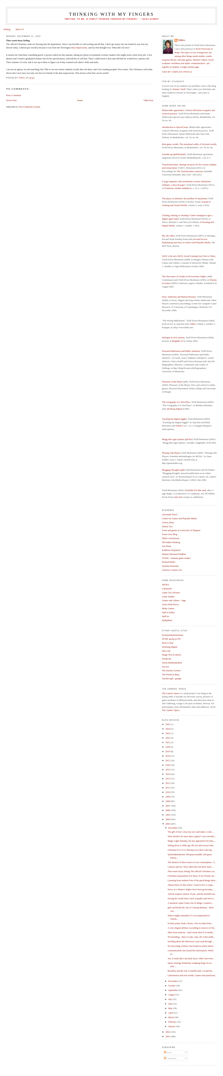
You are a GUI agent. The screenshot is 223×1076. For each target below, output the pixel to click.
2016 (168, 765)
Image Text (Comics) (171, 654)
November (173, 981)
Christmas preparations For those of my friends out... (192, 876)
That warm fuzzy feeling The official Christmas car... (192, 871)
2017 (168, 760)
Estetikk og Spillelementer (174, 154)
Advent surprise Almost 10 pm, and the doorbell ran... (192, 894)
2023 (168, 733)
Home (80, 100)
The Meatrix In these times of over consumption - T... (192, 862)
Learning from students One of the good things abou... (192, 880)
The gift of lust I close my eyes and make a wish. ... (191, 831)
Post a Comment (13, 95)
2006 (168, 810)
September (173, 990)
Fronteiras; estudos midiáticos (177, 188)
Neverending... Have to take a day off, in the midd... (191, 937)
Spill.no (165, 616)
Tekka (193, 324)
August (171, 994)
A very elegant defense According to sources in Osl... (192, 928)
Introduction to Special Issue (175, 127)
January (172, 1026)
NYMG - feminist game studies (176, 558)
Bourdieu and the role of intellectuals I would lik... (190, 971)
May (170, 1008)
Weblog (6, 29)
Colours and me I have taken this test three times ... (191, 866)
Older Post (148, 100)
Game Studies (168, 596)
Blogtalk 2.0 (177, 341)
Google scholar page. (189, 67)
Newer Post (11, 100)
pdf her (189, 439)
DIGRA (165, 584)
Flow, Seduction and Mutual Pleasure (179, 296)
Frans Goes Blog (169, 534)
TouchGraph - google (171, 678)
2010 (168, 792)
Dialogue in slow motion (173, 337)
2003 (168, 823)
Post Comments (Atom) (29, 106)
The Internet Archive (171, 670)
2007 (168, 805)
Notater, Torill (179, 89)
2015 (168, 769)
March (171, 1017)
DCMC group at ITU (171, 639)
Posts (167, 1052)
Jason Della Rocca (170, 604)
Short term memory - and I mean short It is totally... (191, 932)
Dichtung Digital (169, 647)
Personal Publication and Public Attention (181, 351)
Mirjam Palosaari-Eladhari (174, 554)
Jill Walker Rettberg (171, 542)
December (173, 827)
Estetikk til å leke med (196, 490)
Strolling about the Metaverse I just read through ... (191, 941)
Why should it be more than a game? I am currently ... (192, 836)
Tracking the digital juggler (174, 419)
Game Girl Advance (171, 592)
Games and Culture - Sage (174, 600)
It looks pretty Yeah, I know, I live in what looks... (190, 923)
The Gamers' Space (171, 693)
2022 (168, 738)
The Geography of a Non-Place (176, 402)
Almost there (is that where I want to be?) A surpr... (191, 885)
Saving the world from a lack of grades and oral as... (191, 898)
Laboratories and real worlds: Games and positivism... (192, 975)
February (172, 1021)
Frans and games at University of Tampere (181, 530)
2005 (168, 814)
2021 (168, 742)
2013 (168, 778)
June (170, 1003)
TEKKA (179, 425)
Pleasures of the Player (172, 381)
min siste (178, 497)
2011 (168, 787)
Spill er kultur (168, 612)
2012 (168, 783)
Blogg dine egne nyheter (173, 439)
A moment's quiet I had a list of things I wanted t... (190, 903)
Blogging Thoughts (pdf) (173, 470)
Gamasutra (167, 588)
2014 (168, 774)
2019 (168, 751)
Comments (170, 1058)
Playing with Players (171, 453)
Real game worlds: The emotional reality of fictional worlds (189, 144)
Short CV (20, 29)
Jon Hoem (166, 546)
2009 (168, 796)
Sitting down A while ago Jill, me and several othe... (191, 845)
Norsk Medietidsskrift (172, 662)
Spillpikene (167, 620)
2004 (168, 819)
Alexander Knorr (169, 514)
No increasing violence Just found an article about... (191, 946)
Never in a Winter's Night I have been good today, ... (191, 889)
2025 (168, 724)
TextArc (165, 666)
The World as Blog (170, 674)
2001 (168, 1036)
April (171, 1012)
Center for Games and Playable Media (179, 518)
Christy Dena (168, 522)
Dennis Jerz (167, 526)
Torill (181, 40)
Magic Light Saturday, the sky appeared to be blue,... (192, 841)
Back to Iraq (167, 643)
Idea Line (166, 651)
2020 (168, 747)
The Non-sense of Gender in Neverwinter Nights (184, 276)
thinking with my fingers (111, 14)
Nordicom (166, 658)
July (170, 999)
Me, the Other (168, 235)
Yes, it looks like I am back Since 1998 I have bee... (191, 958)
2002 (168, 1032)
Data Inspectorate (79, 47)
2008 (168, 801)
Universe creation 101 (172, 570)
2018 (168, 756)
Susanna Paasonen (170, 566)
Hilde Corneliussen (170, 538)
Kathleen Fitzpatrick (171, 550)
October (172, 985)
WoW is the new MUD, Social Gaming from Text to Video (188, 256)
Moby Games (168, 608)
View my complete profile (177, 72)
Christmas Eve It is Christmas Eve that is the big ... (191, 850)
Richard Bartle (168, 562)
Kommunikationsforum (172, 635)
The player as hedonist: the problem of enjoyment (184, 198)
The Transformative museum (190, 171)
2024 (168, 728)
